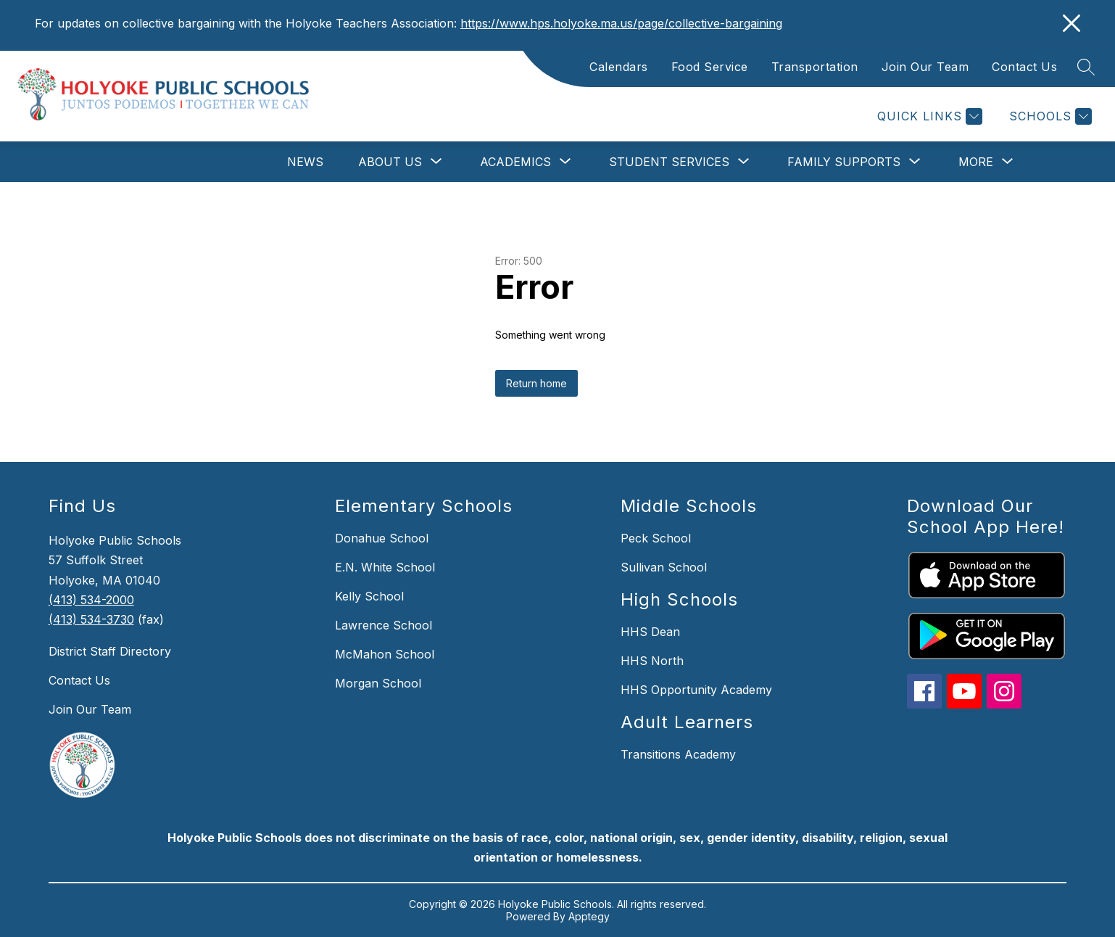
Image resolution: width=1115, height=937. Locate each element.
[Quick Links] (928, 116)
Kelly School (369, 596)
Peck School (656, 538)
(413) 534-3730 (91, 619)
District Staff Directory (110, 651)
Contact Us (1024, 66)
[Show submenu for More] (975, 161)
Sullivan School (664, 567)
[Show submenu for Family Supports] (843, 161)
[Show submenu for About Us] (390, 161)
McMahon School (384, 654)
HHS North (652, 660)
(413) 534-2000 (91, 600)
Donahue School (381, 538)
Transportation (814, 66)
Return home (536, 383)
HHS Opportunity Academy (696, 689)
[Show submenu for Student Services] (669, 161)
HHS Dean (650, 631)
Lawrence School (383, 625)
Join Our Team (925, 66)
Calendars (618, 66)
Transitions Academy (678, 754)
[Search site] (1086, 66)
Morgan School (378, 683)
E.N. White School (385, 567)
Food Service (709, 66)
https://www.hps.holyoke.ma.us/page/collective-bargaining (621, 23)
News (305, 161)
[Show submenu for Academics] (515, 161)
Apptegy (589, 916)
